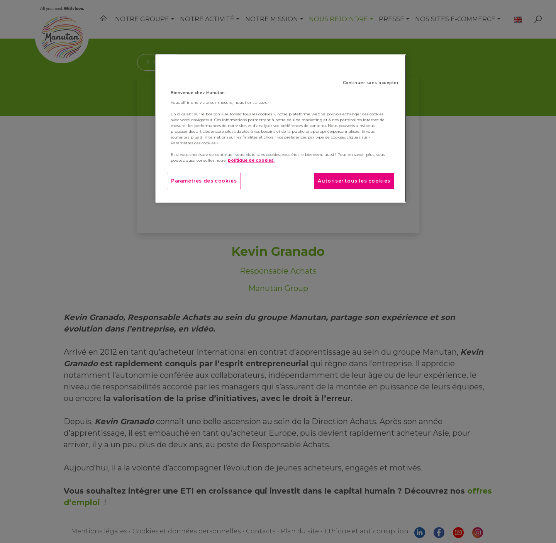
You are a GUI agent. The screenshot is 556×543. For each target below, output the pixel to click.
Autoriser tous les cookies (354, 181)
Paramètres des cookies (204, 181)
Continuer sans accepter (371, 82)
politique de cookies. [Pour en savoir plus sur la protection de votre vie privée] (251, 160)
